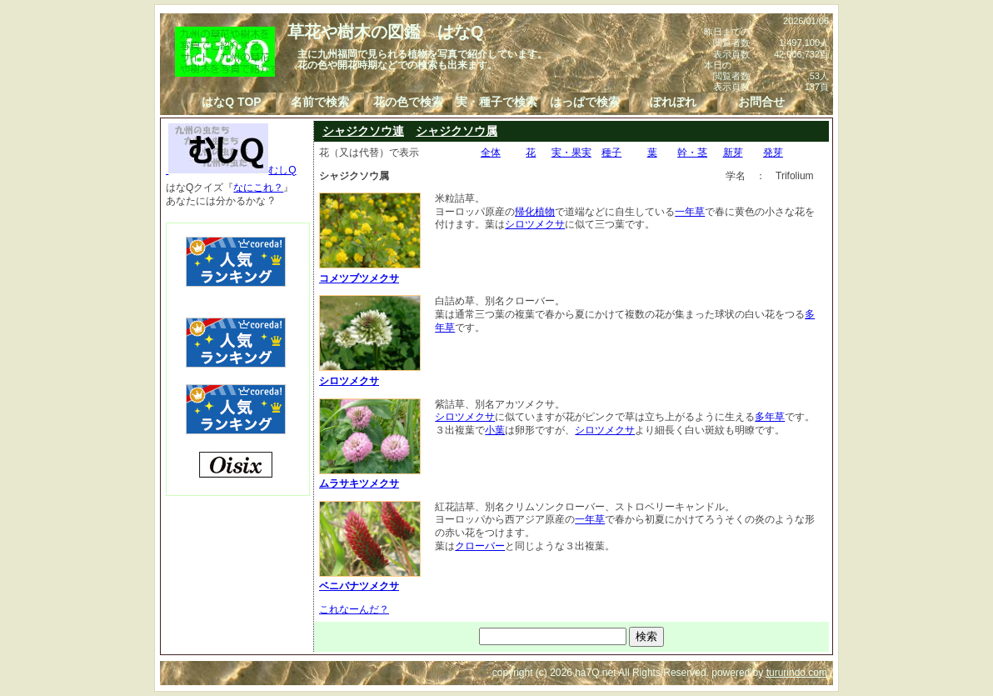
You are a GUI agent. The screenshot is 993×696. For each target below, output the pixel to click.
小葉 (495, 430)
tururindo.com (796, 672)
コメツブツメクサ (370, 271)
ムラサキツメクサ (370, 477)
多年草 (770, 417)
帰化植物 (535, 212)
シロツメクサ (535, 224)
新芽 (733, 152)
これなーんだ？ (354, 609)
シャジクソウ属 (456, 131)
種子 (611, 152)
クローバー (480, 546)
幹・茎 (692, 152)
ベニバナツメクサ (370, 580)
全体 (491, 152)
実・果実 (571, 152)
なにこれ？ (258, 187)
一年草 (690, 212)
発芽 (773, 152)
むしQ (231, 170)
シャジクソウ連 (363, 131)
